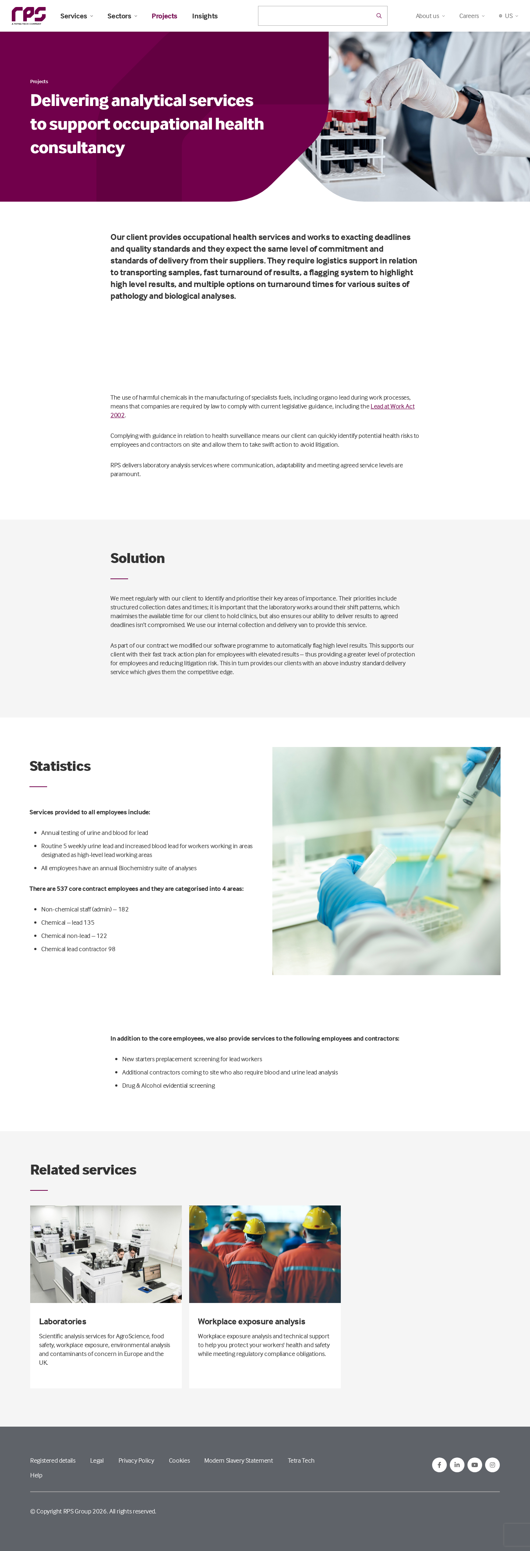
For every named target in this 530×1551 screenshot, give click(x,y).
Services (76, 15)
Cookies (179, 1460)
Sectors (122, 15)
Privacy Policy (136, 1460)
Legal (97, 1460)
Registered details (52, 1460)
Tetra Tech (301, 1460)
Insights (205, 15)
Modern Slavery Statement (238, 1460)
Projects (164, 15)
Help (36, 1475)
